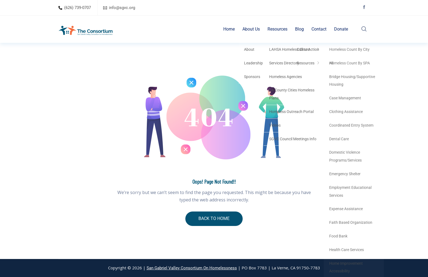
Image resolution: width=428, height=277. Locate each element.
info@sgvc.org (122, 7)
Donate (341, 29)
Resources (277, 29)
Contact (318, 29)
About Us (251, 29)
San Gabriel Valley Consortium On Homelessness (192, 268)
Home (229, 29)
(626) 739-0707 (77, 7)
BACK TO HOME (214, 218)
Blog (299, 29)
